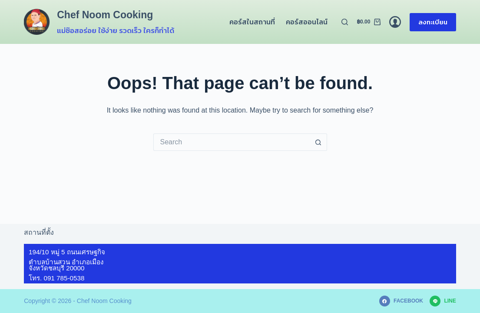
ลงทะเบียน (432, 22)
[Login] (395, 22)
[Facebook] (401, 301)
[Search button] (318, 142)
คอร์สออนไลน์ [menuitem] (307, 22)
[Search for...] (231, 142)
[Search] (344, 22)
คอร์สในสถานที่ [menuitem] (252, 22)
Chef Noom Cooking (105, 14)
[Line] (443, 301)
